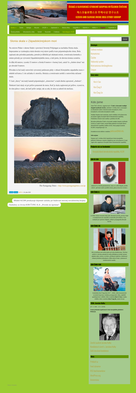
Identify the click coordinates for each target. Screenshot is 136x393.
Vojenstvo (86, 27)
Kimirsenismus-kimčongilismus (101, 65)
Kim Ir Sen (97, 81)
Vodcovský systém (97, 61)
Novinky (13, 27)
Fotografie (76, 27)
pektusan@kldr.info (117, 131)
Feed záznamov (95, 366)
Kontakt (40, 32)
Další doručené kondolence (99, 350)
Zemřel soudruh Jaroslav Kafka (100, 342)
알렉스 (21, 192)
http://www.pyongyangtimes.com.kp (71, 186)
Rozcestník (48, 32)
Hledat (125, 39)
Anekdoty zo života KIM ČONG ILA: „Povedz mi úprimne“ (34, 205)
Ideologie (28, 27)
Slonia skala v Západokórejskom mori (33, 41)
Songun (93, 69)
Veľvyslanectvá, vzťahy (29, 32)
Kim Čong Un (98, 92)
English (103, 27)
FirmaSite (14, 385)
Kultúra (94, 27)
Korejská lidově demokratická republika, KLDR (108, 151)
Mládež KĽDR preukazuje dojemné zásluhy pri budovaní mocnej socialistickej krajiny (50, 200)
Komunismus (95, 53)
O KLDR (45, 27)
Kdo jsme (36, 27)
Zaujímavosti (55, 27)
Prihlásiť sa (94, 361)
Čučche (21, 27)
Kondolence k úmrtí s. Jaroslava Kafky (103, 346)
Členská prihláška (15, 32)
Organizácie (112, 27)
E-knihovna (56, 32)
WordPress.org (95, 375)
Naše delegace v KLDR (68, 32)
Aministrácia (94, 379)
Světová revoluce (97, 49)
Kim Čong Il (98, 87)
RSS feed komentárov (97, 370)
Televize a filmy (66, 27)
